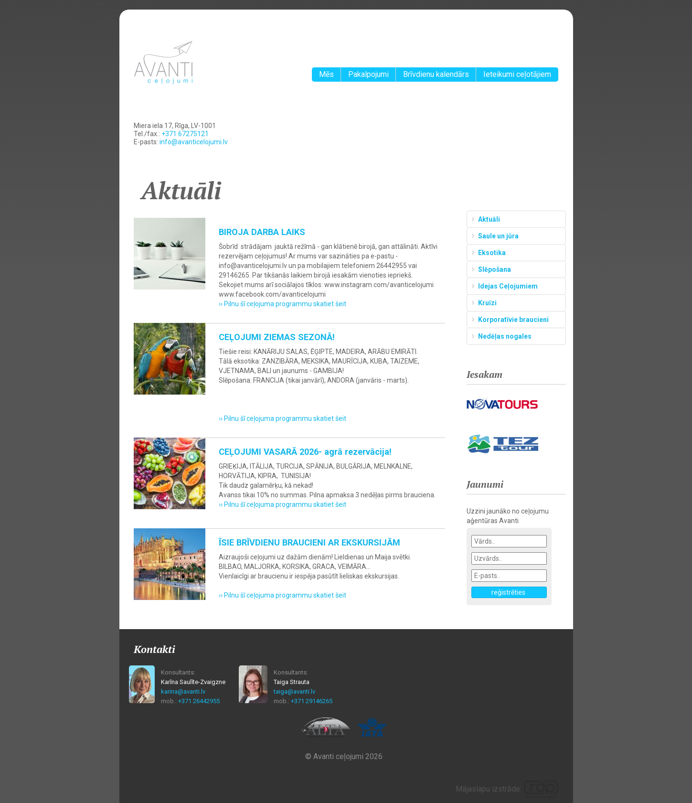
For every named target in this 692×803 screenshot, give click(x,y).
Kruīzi (487, 303)
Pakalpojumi (368, 74)
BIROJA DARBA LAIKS (262, 232)
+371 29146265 (311, 701)
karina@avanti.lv (183, 691)
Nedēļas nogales (505, 336)
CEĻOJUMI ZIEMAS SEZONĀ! (277, 337)
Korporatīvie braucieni (513, 319)
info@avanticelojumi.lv (194, 142)
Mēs (326, 74)
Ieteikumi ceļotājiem (517, 74)
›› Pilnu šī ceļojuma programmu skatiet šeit (282, 304)
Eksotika (492, 253)
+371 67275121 (185, 134)
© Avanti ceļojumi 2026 (344, 756)
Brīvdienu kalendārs (436, 74)
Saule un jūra (498, 236)
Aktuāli (489, 219)
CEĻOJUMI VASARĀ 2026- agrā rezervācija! (305, 452)
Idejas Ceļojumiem (508, 286)
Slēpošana (494, 269)
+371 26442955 (199, 701)
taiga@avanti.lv (294, 691)
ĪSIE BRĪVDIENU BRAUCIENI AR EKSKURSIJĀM (309, 542)
